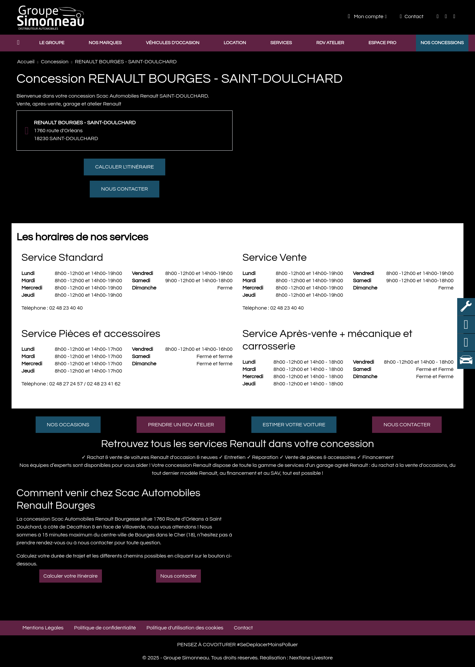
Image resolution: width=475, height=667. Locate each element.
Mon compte (365, 16)
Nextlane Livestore (310, 657)
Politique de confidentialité (105, 627)
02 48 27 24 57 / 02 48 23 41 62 (84, 383)
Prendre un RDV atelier (181, 424)
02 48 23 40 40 (66, 308)
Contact (411, 16)
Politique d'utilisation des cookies (184, 627)
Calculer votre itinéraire (71, 576)
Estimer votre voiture (294, 424)
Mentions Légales (43, 627)
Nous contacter (124, 189)
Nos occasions (68, 424)
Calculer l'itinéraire (124, 166)
